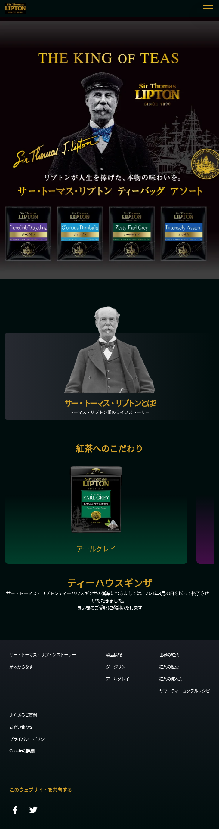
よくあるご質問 (23, 715)
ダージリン (115, 667)
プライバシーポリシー (28, 739)
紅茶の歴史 (169, 667)
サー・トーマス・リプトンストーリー (42, 654)
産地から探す (21, 667)
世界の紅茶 (169, 654)
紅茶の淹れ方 (171, 679)
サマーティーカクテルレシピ (184, 691)
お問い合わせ (21, 727)
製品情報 (114, 654)
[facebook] (15, 810)
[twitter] (33, 810)
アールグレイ (117, 679)
